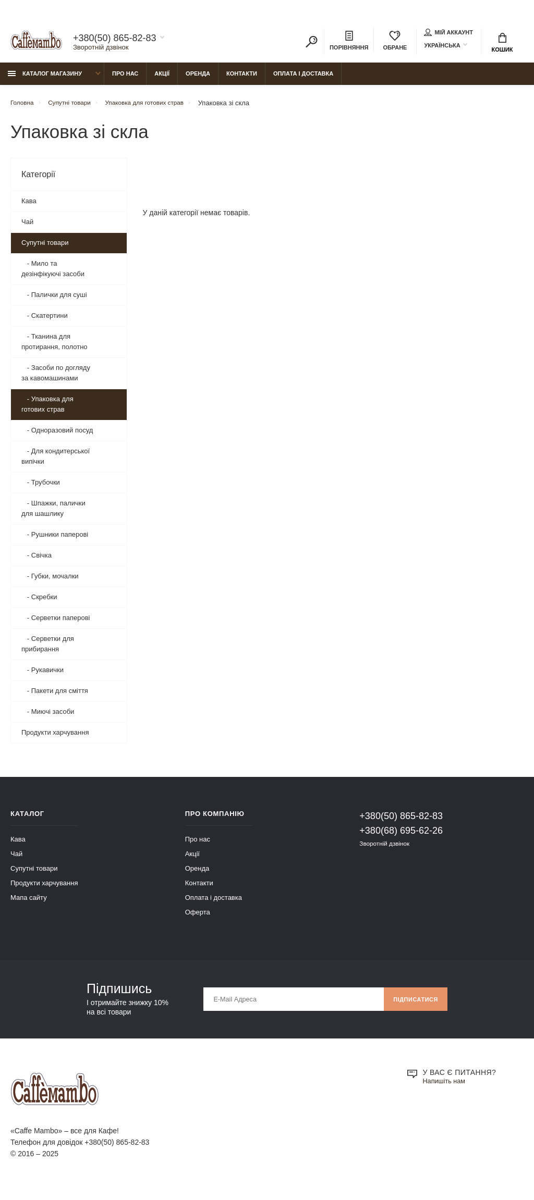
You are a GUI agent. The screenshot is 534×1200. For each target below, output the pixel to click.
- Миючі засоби (47, 717)
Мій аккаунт (448, 33)
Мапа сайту (28, 903)
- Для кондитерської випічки (55, 461)
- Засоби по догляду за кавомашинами (55, 378)
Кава (29, 206)
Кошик (502, 44)
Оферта (197, 917)
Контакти (241, 79)
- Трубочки (40, 487)
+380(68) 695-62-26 (401, 836)
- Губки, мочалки (50, 581)
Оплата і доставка (303, 79)
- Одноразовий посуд (57, 435)
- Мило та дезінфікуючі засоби (52, 274)
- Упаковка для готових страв (47, 409)
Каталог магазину (45, 79)
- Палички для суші (54, 300)
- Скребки (39, 602)
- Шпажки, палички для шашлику (53, 513)
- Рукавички (42, 675)
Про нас (125, 79)
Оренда (198, 79)
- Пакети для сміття (54, 696)
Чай (27, 227)
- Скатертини (44, 321)
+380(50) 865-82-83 (114, 39)
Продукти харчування (55, 737)
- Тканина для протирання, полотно (54, 347)
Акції (161, 79)
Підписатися (412, 1004)
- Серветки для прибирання (47, 649)
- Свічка (36, 560)
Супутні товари (45, 248)
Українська (442, 46)
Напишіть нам (446, 1087)
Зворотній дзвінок (100, 49)
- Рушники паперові (54, 539)
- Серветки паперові (55, 623)
